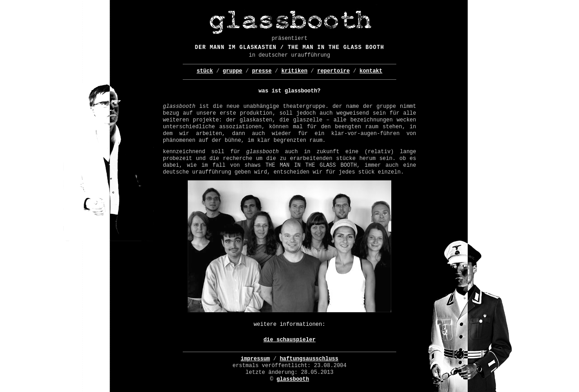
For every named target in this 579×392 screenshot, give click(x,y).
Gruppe (232, 71)
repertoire (333, 71)
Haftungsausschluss (309, 359)
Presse (261, 71)
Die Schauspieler (289, 340)
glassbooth (292, 379)
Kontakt (371, 71)
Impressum (255, 359)
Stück (205, 71)
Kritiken (294, 71)
